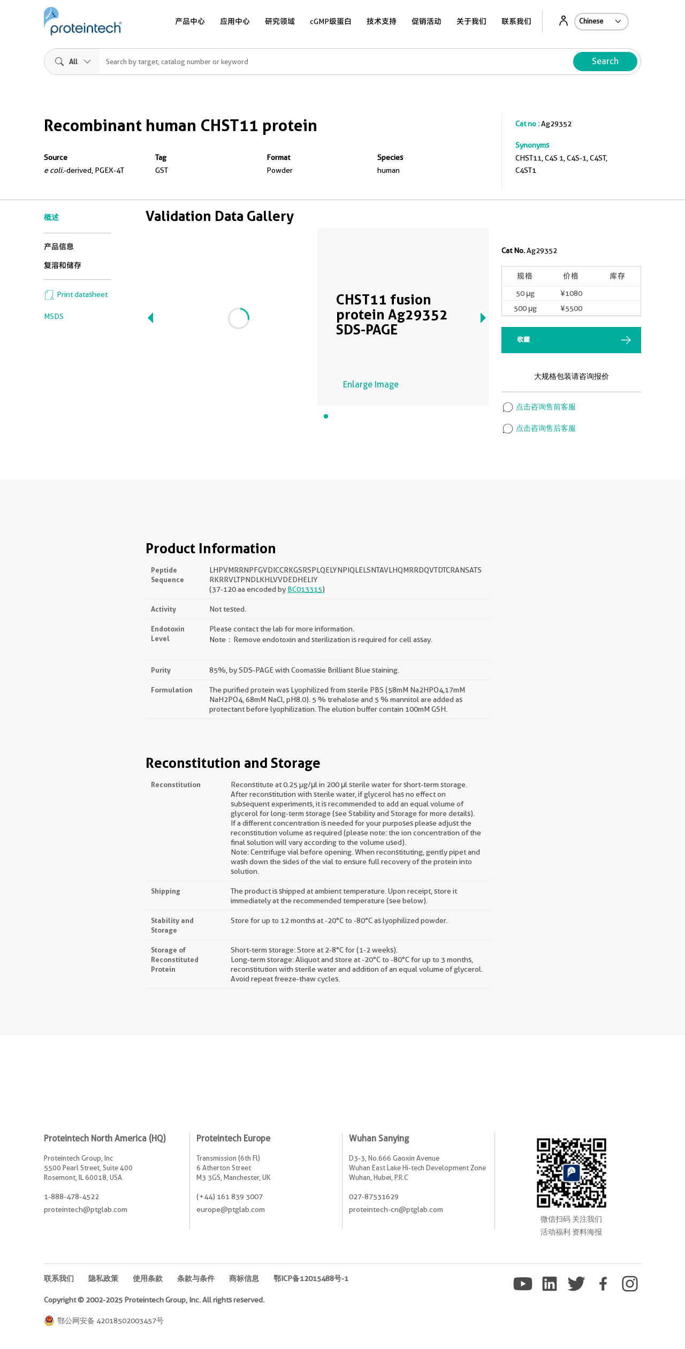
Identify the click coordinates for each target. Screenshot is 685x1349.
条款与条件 (196, 1278)
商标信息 (244, 1278)
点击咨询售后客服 (538, 428)
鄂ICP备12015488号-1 (310, 1278)
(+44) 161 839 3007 (229, 1196)
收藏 (523, 340)
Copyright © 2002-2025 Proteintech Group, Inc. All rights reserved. (154, 1299)
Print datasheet (76, 294)
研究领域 (280, 21)
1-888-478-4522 (71, 1196)
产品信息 (59, 246)
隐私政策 (103, 1278)
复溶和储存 (62, 265)
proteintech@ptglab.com (85, 1209)
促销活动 (427, 21)
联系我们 (516, 21)
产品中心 (190, 21)
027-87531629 (374, 1196)
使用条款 (148, 1278)
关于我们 (471, 21)
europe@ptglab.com (230, 1209)
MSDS (54, 316)
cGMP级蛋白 (331, 21)
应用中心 (235, 21)
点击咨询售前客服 (538, 406)
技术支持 (382, 21)
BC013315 (304, 589)
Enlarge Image (371, 384)
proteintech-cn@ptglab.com (396, 1209)
